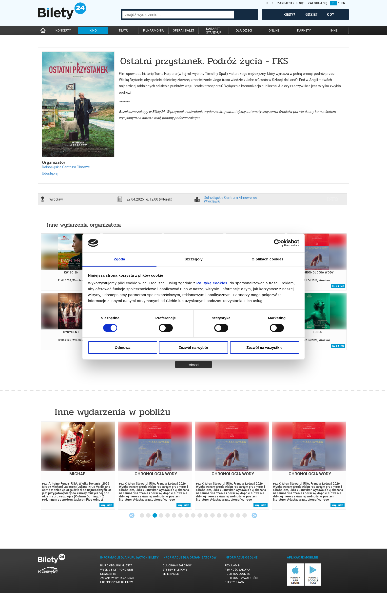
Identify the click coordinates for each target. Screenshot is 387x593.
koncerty (63, 30)
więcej (194, 364)
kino (93, 30)
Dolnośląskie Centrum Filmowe (66, 167)
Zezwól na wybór (193, 347)
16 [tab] (238, 515)
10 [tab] (199, 515)
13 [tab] (219, 515)
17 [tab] (244, 515)
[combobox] (178, 14)
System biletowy (174, 569)
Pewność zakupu (237, 569)
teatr (123, 30)
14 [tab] (225, 515)
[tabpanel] (78, 465)
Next (254, 515)
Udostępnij (50, 173)
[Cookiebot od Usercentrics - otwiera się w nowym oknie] (277, 243)
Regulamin (232, 565)
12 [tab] (212, 515)
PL (333, 3)
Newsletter (108, 574)
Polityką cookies (212, 283)
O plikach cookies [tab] (267, 259)
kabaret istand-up (213, 30)
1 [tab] (142, 515)
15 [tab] (232, 515)
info (332, 199)
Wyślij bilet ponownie (116, 569)
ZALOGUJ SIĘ (317, 3)
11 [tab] (206, 515)
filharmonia (153, 30)
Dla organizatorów (177, 565)
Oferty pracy (234, 582)
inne (333, 30)
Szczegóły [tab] (193, 259)
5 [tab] (167, 515)
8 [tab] (187, 515)
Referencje (170, 574)
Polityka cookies (237, 574)
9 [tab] (193, 515)
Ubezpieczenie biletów (116, 582)
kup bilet (338, 286)
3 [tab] (155, 515)
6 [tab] (174, 515)
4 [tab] (161, 515)
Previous (132, 515)
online (274, 30)
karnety (304, 30)
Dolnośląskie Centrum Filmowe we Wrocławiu (230, 199)
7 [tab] (180, 515)
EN (343, 3)
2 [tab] (148, 515)
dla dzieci (244, 30)
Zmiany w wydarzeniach (117, 578)
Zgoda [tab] (119, 259)
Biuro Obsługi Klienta (116, 565)
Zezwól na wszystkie (265, 347)
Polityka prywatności (241, 578)
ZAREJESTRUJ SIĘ (290, 3)
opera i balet (183, 30)
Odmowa (122, 347)
